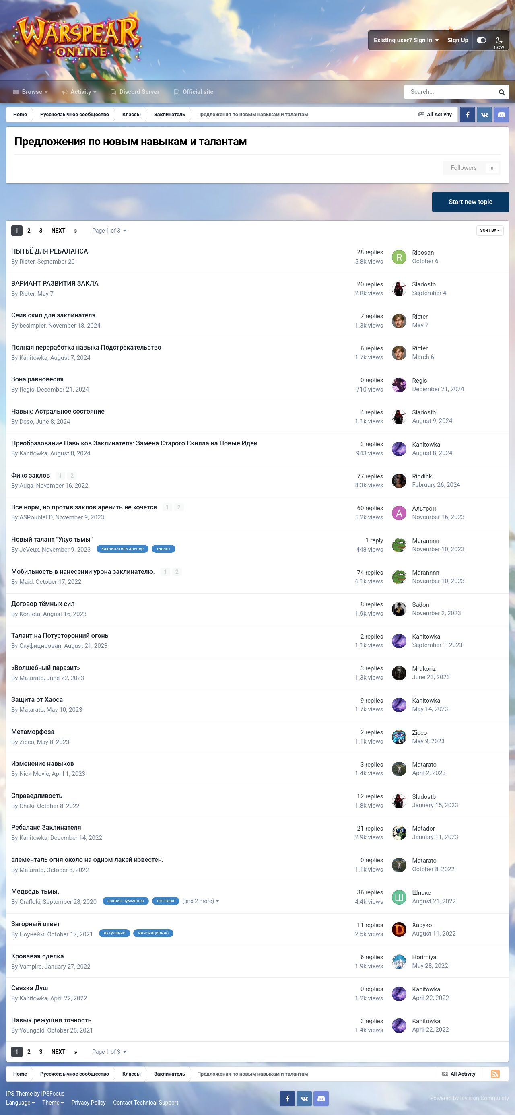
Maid (26, 581)
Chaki (26, 806)
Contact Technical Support (145, 1102)
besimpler (32, 325)
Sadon (420, 604)
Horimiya (424, 957)
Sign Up (457, 40)
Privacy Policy (89, 1102)
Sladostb (424, 284)
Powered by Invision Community (469, 1098)
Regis (26, 389)
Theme (53, 1102)
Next (59, 230)
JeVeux (29, 549)
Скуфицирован (40, 645)
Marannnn (425, 540)
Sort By (490, 230)
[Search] (426, 92)
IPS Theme (19, 1093)
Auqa (26, 485)
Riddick (422, 476)
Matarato (31, 678)
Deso (26, 421)
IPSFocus (52, 1093)
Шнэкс (421, 893)
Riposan (423, 252)
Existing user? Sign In (406, 40)
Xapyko (422, 925)
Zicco (26, 742)
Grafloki (29, 901)
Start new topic (470, 202)
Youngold (32, 1030)
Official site (197, 91)
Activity (81, 91)
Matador (423, 828)
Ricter (27, 261)
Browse (32, 91)
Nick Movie (34, 773)
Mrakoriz (423, 668)
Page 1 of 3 (109, 230)
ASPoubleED (36, 517)
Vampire (30, 966)
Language (20, 1102)
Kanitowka (33, 357)
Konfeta (29, 614)
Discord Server (138, 91)
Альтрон (424, 508)
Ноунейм (32, 934)
